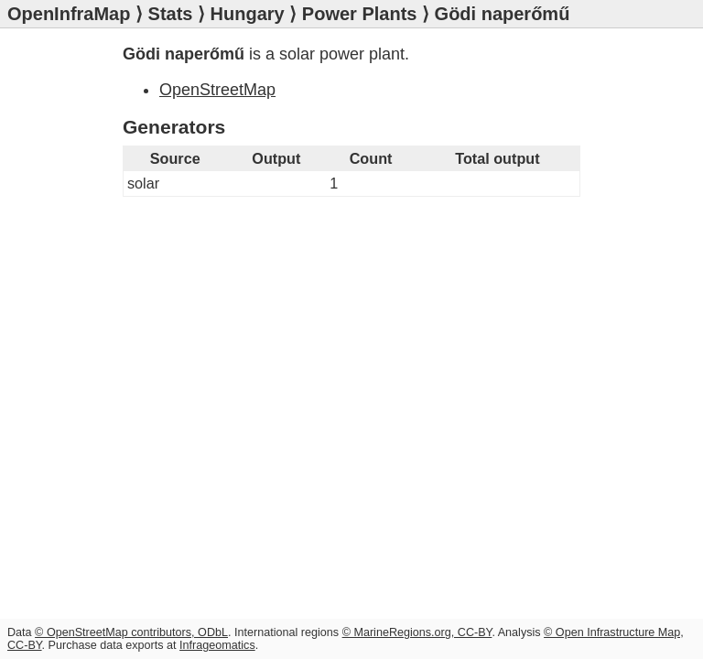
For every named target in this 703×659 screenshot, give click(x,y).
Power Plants (359, 14)
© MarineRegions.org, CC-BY (417, 632)
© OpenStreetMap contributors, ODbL (131, 632)
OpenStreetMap (217, 90)
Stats (170, 14)
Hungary (248, 14)
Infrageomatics (217, 645)
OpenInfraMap (68, 14)
